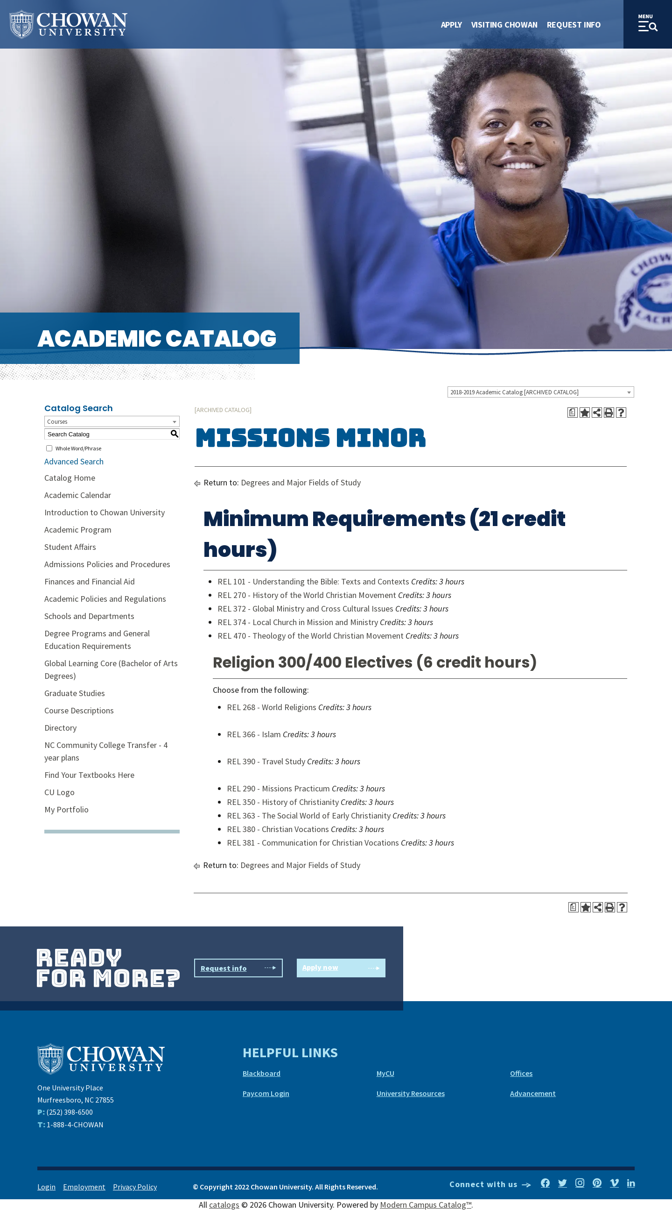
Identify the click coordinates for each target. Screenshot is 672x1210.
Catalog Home (69, 477)
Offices (521, 1073)
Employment (84, 1186)
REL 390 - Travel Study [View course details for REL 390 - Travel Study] (266, 761)
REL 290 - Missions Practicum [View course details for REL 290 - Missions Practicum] (278, 788)
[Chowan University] (101, 1058)
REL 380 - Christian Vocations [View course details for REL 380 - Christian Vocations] (278, 829)
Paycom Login (266, 1093)
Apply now (341, 968)
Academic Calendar (77, 495)
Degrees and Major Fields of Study (301, 482)
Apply (451, 24)
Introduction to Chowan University (104, 512)
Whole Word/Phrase (78, 448)
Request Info (574, 24)
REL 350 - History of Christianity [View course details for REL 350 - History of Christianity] (283, 802)
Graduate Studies (74, 693)
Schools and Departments (89, 616)
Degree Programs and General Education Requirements (97, 639)
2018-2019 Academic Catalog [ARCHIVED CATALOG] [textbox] (514, 392)
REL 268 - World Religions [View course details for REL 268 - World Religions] (271, 707)
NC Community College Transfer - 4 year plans (106, 751)
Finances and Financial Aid (89, 581)
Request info (238, 968)
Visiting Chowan (504, 24)
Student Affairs (70, 546)
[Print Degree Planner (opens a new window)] (572, 412)
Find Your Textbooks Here (89, 774)
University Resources (411, 1093)
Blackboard (261, 1073)
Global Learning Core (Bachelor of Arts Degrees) (111, 669)
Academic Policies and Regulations (105, 598)
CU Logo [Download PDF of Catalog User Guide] (59, 792)
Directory (60, 727)
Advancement (533, 1093)
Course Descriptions (79, 710)
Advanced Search (74, 461)
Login (46, 1186)
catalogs (224, 1204)
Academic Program (78, 529)
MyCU (385, 1073)
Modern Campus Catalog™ (425, 1204)
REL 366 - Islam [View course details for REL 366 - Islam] (254, 734)
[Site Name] (68, 24)
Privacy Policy (135, 1186)
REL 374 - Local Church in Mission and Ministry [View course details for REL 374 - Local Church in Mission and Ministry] (297, 622)
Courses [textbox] (57, 422)
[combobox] (541, 392)
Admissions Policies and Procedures (107, 564)
